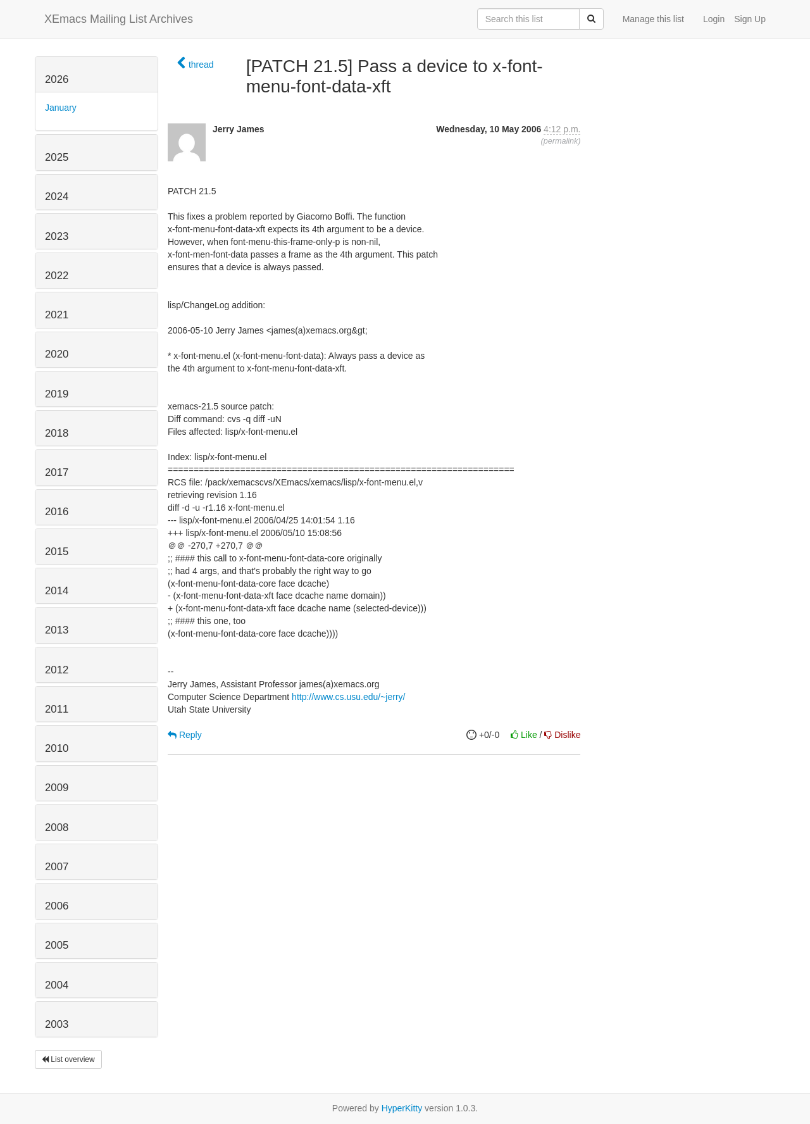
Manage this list (653, 19)
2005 (56, 945)
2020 (56, 354)
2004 (56, 985)
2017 (56, 472)
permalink (561, 141)
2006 (56, 906)
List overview (68, 1059)
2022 (56, 276)
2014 (56, 591)
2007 (56, 867)
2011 (56, 709)
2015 (56, 552)
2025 (56, 157)
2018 (56, 433)
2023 (56, 236)
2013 (56, 630)
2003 (56, 1024)
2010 (56, 748)
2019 (56, 394)
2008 (56, 827)
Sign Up (750, 19)
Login (714, 19)
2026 (56, 79)
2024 (56, 196)
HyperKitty (402, 1108)
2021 (56, 315)
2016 (56, 512)
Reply (185, 735)
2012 (56, 670)
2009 (56, 788)
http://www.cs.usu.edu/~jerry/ (348, 697)
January (61, 108)
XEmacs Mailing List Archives (118, 19)
